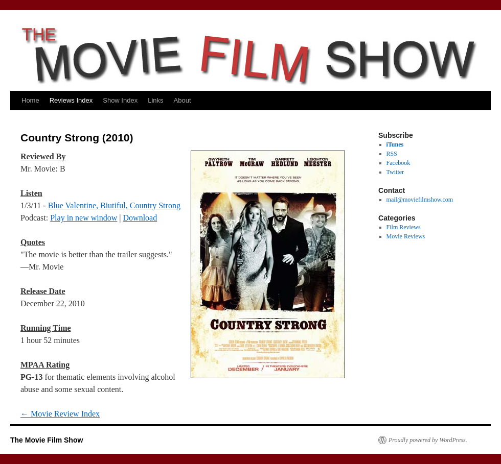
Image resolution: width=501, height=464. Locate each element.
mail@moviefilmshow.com (419, 199)
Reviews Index (71, 100)
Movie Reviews (405, 236)
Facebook (398, 162)
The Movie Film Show (46, 440)
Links (155, 100)
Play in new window (83, 217)
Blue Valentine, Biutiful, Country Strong (114, 205)
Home (30, 100)
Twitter (395, 172)
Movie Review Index (60, 413)
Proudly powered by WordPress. (428, 440)
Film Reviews (403, 227)
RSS (391, 153)
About (182, 100)
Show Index (120, 100)
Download (140, 217)
